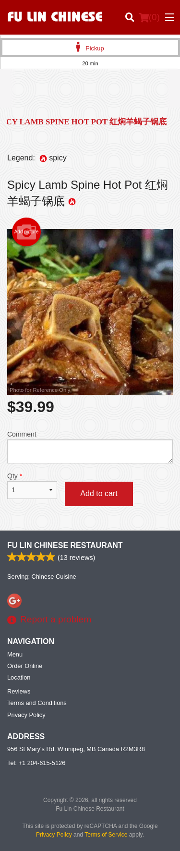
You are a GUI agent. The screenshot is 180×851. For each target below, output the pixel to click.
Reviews (18, 691)
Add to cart (98, 493)
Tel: (36, 762)
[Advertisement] (90, 96)
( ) (149, 17)
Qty (32, 485)
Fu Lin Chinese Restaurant (65, 545)
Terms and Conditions (37, 702)
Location (18, 677)
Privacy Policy (26, 714)
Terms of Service (105, 834)
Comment (90, 446)
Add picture (26, 232)
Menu (15, 654)
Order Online (24, 665)
